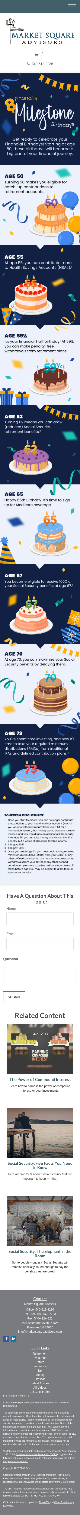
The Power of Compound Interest (40, 1079)
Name (11, 909)
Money (39, 1374)
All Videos (40, 1387)
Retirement (40, 1353)
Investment (40, 1357)
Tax (40, 1370)
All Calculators (40, 1392)
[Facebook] (42, 54)
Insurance (40, 1366)
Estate (40, 1362)
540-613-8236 (40, 64)
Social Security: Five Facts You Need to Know (40, 1165)
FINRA (58, 1475)
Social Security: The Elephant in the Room (40, 1253)
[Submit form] (14, 997)
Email (11, 934)
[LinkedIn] (36, 54)
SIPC (68, 1475)
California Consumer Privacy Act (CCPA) (37, 1454)
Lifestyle (40, 1379)
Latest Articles (40, 1383)
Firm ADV (44, 1502)
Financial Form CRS (18, 1395)
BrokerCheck (10, 1406)
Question (10, 959)
